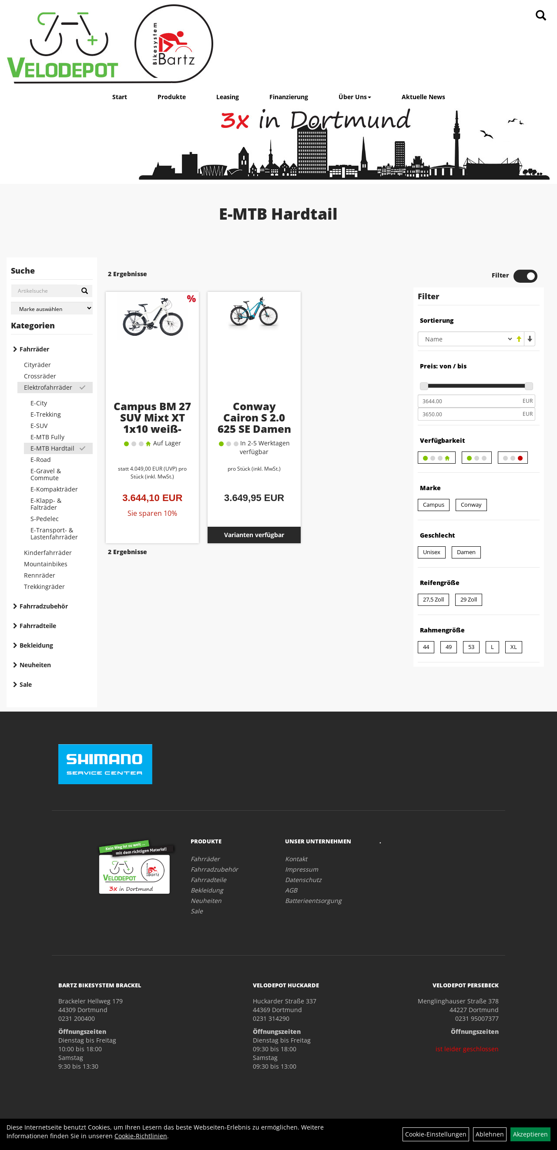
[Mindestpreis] (469, 401)
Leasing (227, 97)
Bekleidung (36, 645)
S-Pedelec (44, 519)
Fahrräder (34, 349)
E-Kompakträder (54, 489)
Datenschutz (303, 880)
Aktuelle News (423, 97)
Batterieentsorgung (313, 900)
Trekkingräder (44, 586)
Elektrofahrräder (48, 387)
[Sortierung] (465, 338)
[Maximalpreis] (469, 414)
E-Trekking (45, 414)
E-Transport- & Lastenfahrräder (54, 533)
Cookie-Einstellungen (435, 1134)
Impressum (301, 869)
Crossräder (40, 376)
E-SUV (38, 425)
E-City (38, 403)
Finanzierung (288, 97)
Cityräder (37, 365)
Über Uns (355, 97)
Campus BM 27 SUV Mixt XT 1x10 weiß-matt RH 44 (152, 423)
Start (119, 97)
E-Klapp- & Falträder (45, 503)
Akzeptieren (530, 1134)
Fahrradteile (38, 626)
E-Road (40, 459)
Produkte (172, 97)
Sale (26, 684)
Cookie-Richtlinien (140, 1136)
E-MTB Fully (47, 437)
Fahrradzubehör (44, 606)
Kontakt (296, 859)
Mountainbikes (45, 564)
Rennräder (39, 575)
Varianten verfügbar (254, 535)
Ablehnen (490, 1134)
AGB (291, 890)
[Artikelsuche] (541, 16)
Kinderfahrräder (48, 552)
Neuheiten (35, 665)
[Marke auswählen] (52, 308)
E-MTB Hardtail (52, 448)
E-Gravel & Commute (45, 474)
